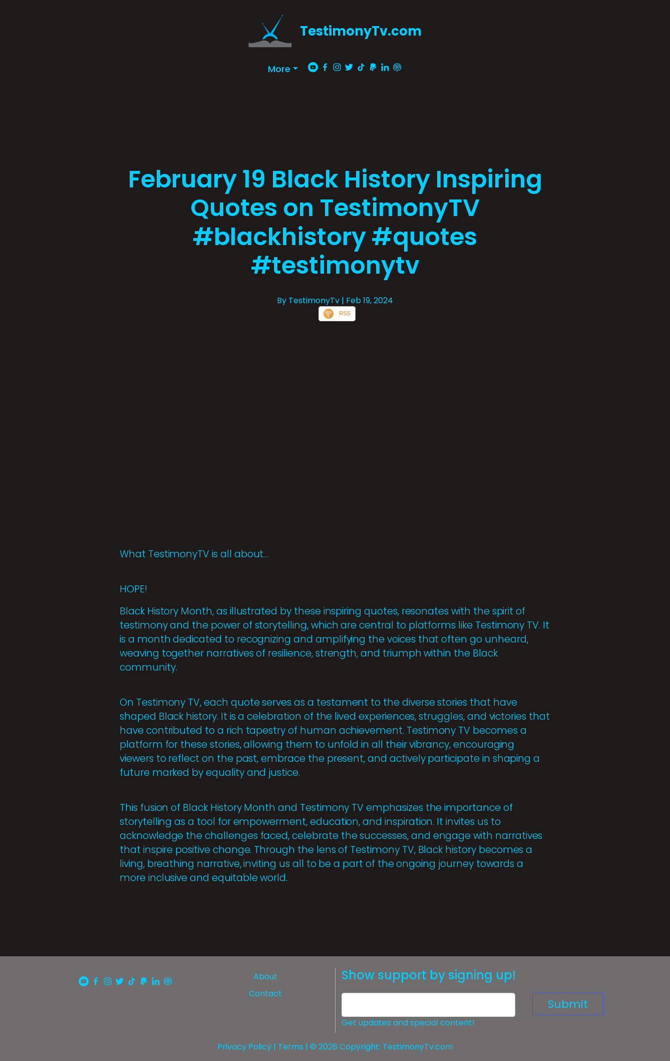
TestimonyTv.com (361, 31)
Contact (265, 993)
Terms (290, 1046)
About (265, 976)
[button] (283, 69)
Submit (568, 1004)
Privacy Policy (244, 1046)
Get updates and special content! (408, 1022)
